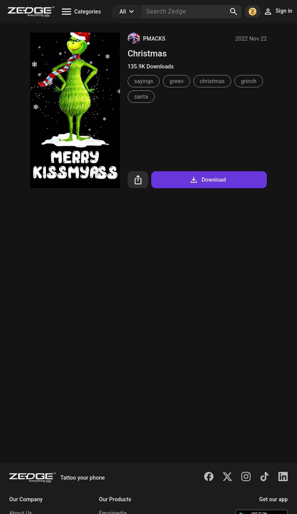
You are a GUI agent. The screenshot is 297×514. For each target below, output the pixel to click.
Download (207, 179)
